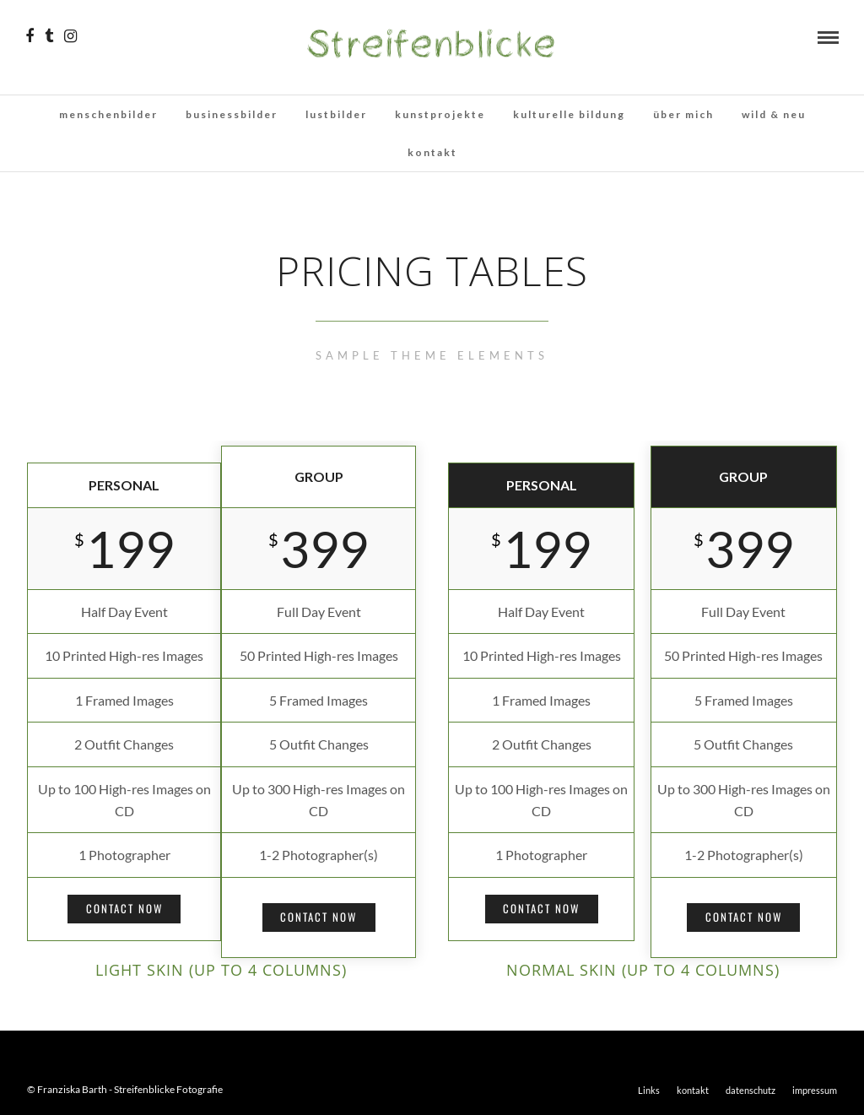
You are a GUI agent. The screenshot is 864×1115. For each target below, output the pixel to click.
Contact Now (124, 908)
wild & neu (774, 114)
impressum (814, 1090)
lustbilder (336, 114)
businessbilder (232, 114)
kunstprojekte (440, 114)
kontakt (432, 152)
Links (649, 1090)
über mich (683, 114)
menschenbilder (108, 114)
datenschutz (750, 1090)
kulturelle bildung (569, 114)
